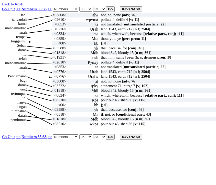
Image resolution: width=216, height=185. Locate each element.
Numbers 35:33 (34, 9)
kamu (22, 24)
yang (23, 89)
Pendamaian (17, 76)
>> (50, 9)
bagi (23, 80)
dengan (21, 107)
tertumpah (19, 93)
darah (22, 50)
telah (23, 59)
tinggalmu (19, 41)
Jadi (23, 15)
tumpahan (19, 111)
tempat (21, 37)
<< (18, 9)
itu (25, 54)
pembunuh (18, 120)
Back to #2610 (13, 4)
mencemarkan (16, 28)
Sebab (22, 45)
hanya (22, 102)
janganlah (19, 19)
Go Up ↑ (8, 9)
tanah (22, 32)
